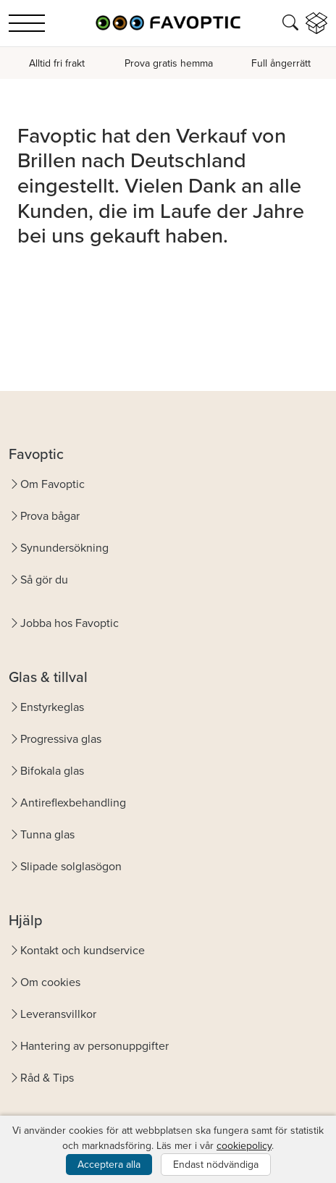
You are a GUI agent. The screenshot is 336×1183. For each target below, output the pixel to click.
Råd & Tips (47, 1077)
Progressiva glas (60, 739)
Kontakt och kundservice (82, 950)
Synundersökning (64, 547)
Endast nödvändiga (216, 1164)
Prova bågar (50, 516)
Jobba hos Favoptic (69, 623)
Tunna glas (47, 834)
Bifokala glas (52, 770)
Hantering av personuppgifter (94, 1045)
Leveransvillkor (58, 1014)
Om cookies (50, 982)
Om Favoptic (52, 484)
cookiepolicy (244, 1145)
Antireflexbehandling (73, 802)
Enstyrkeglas (52, 707)
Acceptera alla (108, 1164)
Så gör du (44, 579)
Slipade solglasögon (71, 866)
